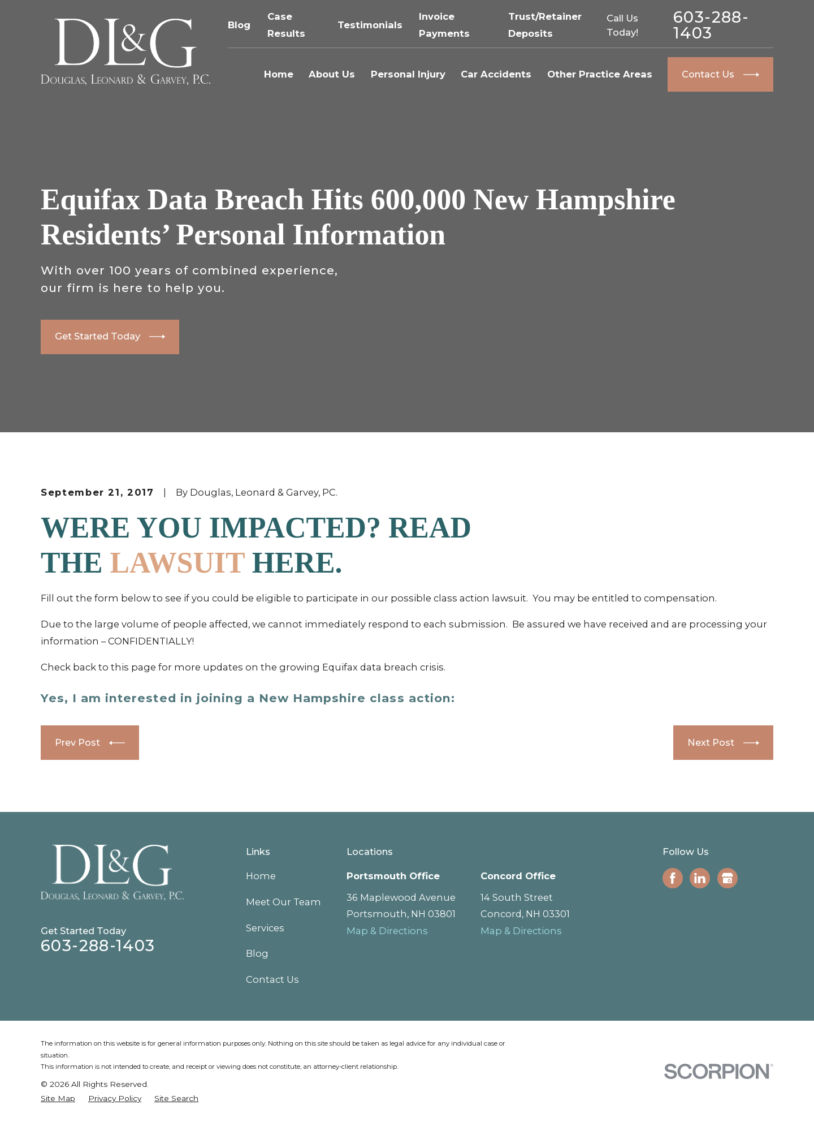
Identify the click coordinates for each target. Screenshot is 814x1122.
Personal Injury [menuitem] (408, 74)
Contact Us (272, 979)
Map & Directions (387, 930)
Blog (239, 25)
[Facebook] (672, 878)
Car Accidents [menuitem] (496, 74)
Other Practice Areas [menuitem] (599, 74)
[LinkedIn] (699, 878)
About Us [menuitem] (332, 74)
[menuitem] (58, 1098)
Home (261, 876)
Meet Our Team (283, 902)
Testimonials (369, 25)
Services (265, 928)
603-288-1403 (711, 25)
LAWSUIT (177, 563)
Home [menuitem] (278, 74)
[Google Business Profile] (727, 878)
